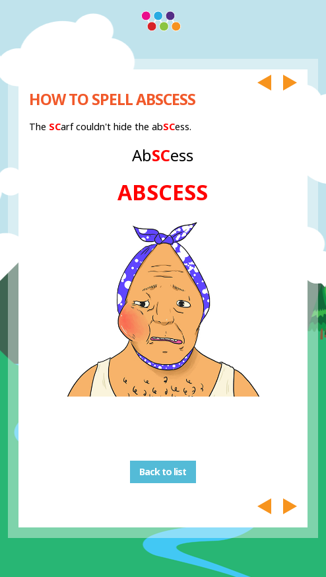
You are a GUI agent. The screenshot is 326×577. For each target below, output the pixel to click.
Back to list (162, 472)
